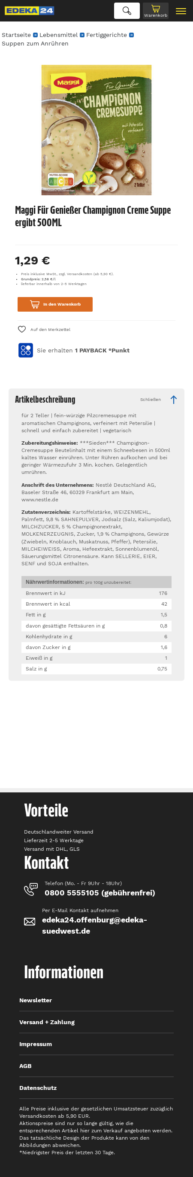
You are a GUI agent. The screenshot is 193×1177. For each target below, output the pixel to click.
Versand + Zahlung (47, 1022)
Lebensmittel (58, 34)
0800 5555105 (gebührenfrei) (100, 892)
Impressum (35, 1043)
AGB (25, 1065)
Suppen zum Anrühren (35, 43)
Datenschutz (38, 1087)
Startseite (16, 34)
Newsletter (35, 1000)
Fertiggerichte (106, 34)
